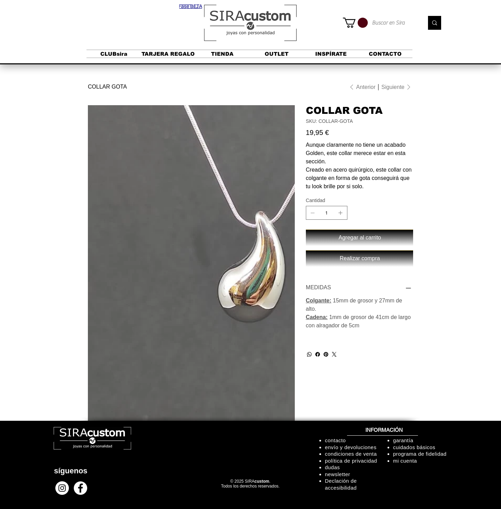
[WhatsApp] (309, 354)
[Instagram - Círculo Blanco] (62, 488)
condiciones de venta (351, 454)
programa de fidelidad (420, 454)
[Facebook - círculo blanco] (80, 488)
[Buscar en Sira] (392, 23)
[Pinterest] (325, 354)
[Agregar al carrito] (359, 237)
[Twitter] (334, 354)
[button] (190, 6)
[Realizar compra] (359, 258)
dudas (332, 467)
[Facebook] (317, 354)
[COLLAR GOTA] (107, 86)
